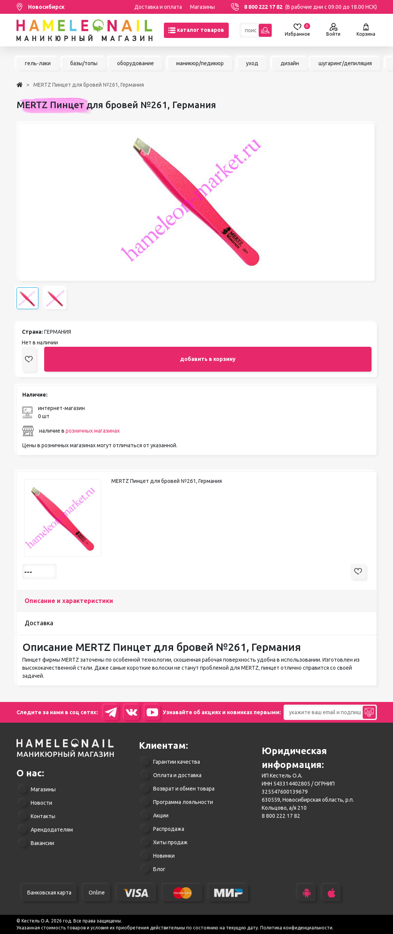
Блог (159, 869)
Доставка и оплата (158, 7)
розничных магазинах (93, 431)
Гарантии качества (176, 762)
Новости (41, 803)
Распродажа (168, 829)
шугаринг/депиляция (345, 63)
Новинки (164, 856)
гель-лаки (38, 63)
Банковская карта (49, 893)
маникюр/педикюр (200, 63)
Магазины (202, 7)
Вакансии (42, 843)
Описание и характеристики (69, 600)
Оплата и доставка (177, 775)
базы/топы (83, 63)
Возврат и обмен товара (184, 789)
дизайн (290, 63)
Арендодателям (52, 830)
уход (252, 63)
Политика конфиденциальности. (297, 927)
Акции (160, 815)
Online (97, 893)
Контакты (43, 816)
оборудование (135, 63)
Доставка (39, 622)
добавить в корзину (208, 359)
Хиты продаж (170, 842)
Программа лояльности (183, 802)
